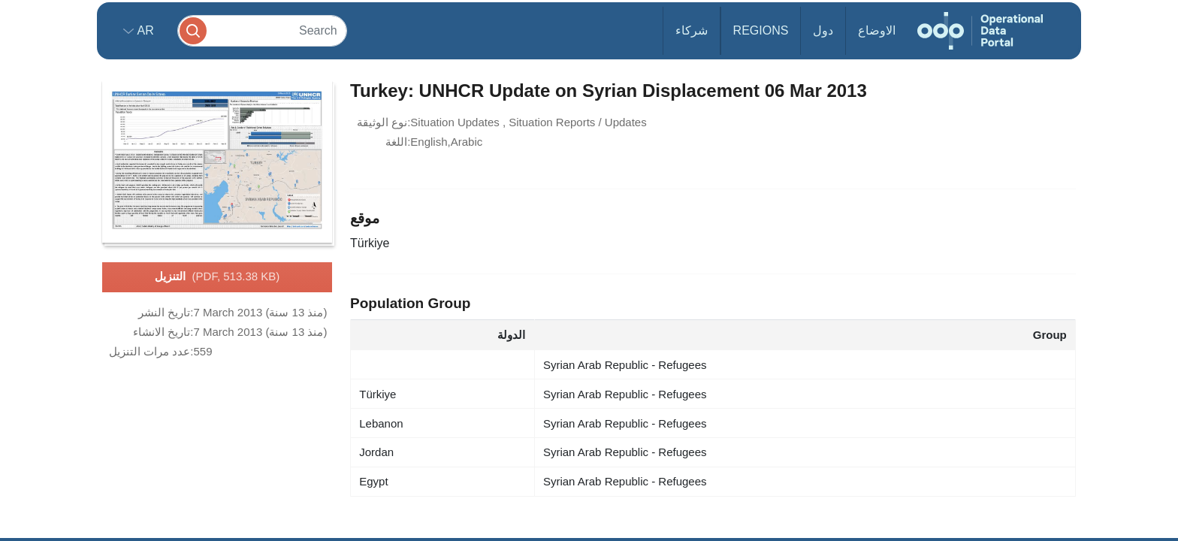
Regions (761, 30)
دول (823, 30)
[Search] (262, 30)
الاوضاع (877, 30)
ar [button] (144, 30)
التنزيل (217, 277)
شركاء (691, 30)
